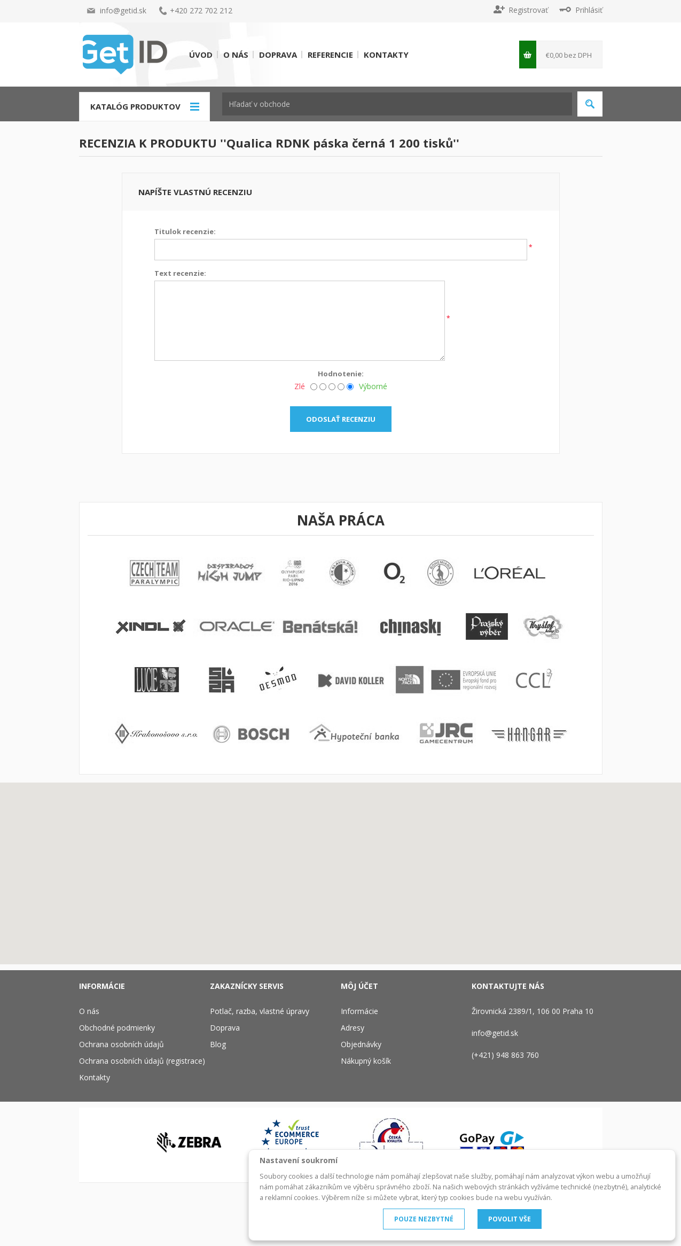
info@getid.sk (123, 10)
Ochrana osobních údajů (121, 1044)
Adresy (352, 1028)
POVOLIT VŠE (509, 1219)
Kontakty (386, 54)
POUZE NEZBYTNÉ (423, 1219)
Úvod (201, 54)
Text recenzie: (180, 273)
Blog (218, 1044)
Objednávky (361, 1044)
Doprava (278, 54)
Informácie (359, 1011)
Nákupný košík (366, 1061)
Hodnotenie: (341, 373)
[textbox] (397, 103)
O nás (235, 54)
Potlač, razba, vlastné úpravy (259, 1011)
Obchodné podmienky (117, 1028)
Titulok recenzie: (185, 231)
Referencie (330, 54)
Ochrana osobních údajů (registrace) (142, 1061)
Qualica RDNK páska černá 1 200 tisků (339, 143)
